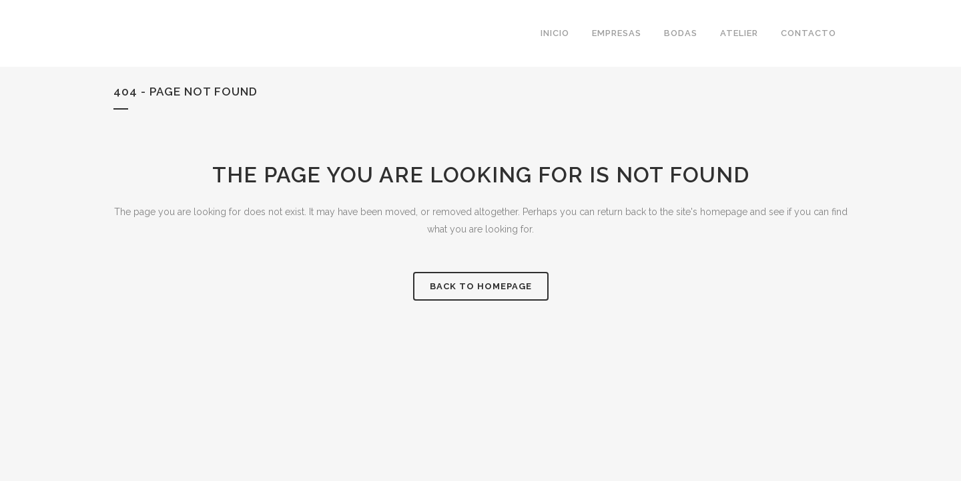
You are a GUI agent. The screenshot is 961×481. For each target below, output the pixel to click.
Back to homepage (481, 286)
